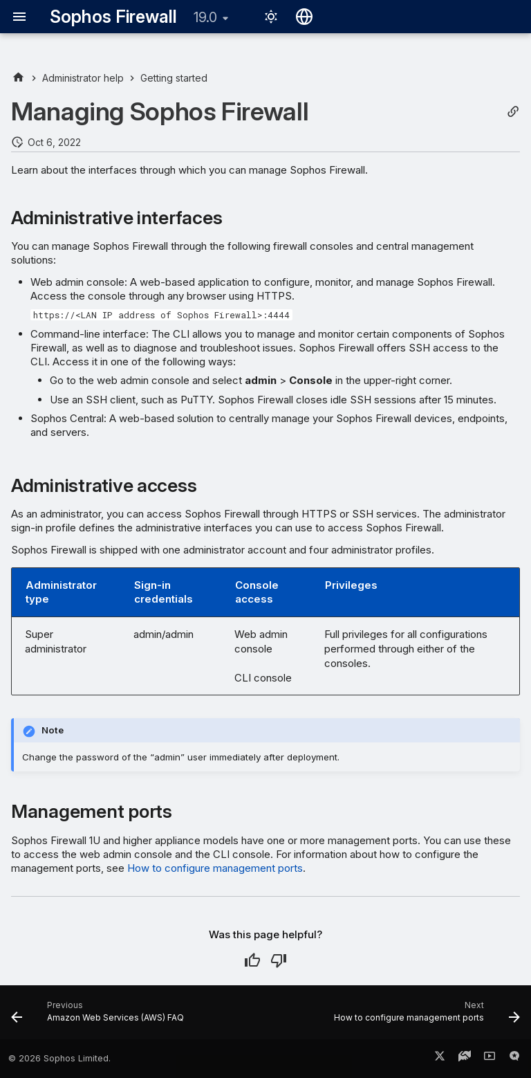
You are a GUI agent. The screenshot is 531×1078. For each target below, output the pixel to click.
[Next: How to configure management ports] (425, 1016)
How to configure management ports (215, 868)
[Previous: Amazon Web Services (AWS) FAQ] (99, 1016)
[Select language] (304, 16)
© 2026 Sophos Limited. (59, 1058)
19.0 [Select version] (205, 17)
